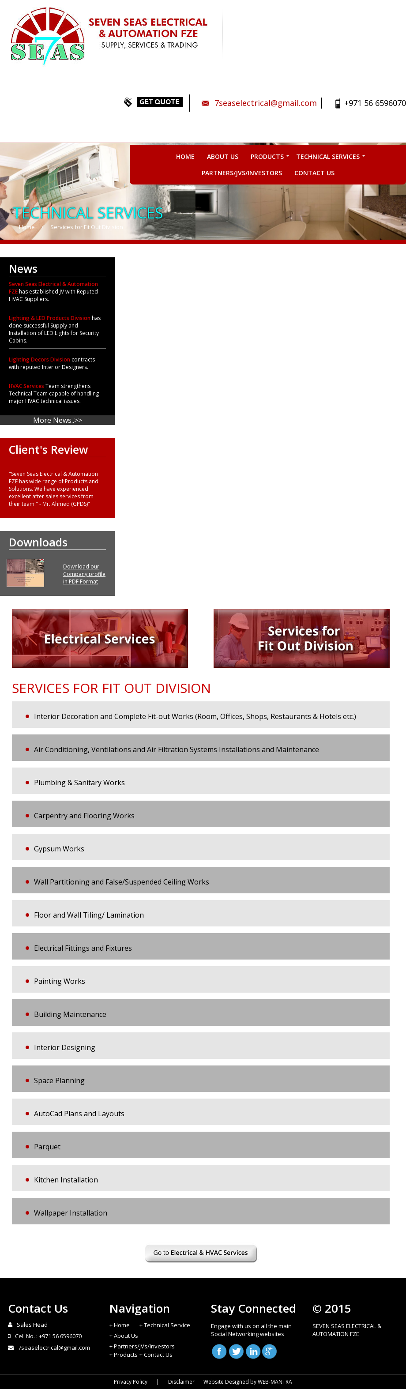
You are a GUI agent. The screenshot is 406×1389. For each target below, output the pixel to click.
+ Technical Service (164, 1325)
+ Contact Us (156, 1355)
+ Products (123, 1355)
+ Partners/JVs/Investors (142, 1346)
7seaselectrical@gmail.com (265, 103)
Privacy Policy (130, 1381)
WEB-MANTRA (275, 1381)
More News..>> (57, 420)
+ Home (119, 1325)
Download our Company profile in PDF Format (84, 574)
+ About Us (123, 1336)
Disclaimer (181, 1381)
